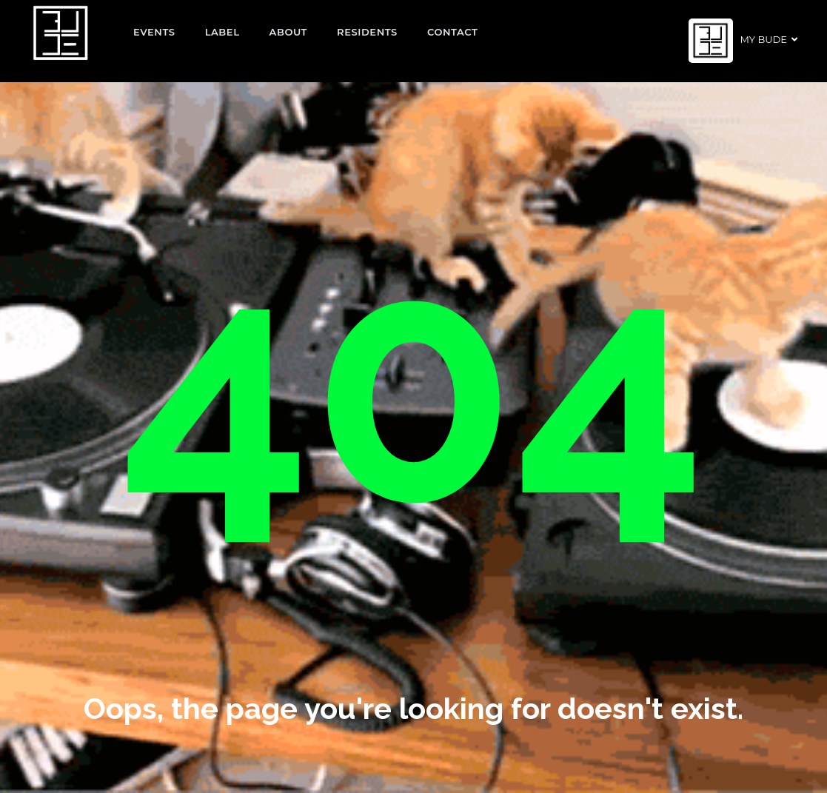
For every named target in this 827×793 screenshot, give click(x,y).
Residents (367, 32)
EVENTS (154, 32)
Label (222, 32)
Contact (452, 32)
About (288, 32)
